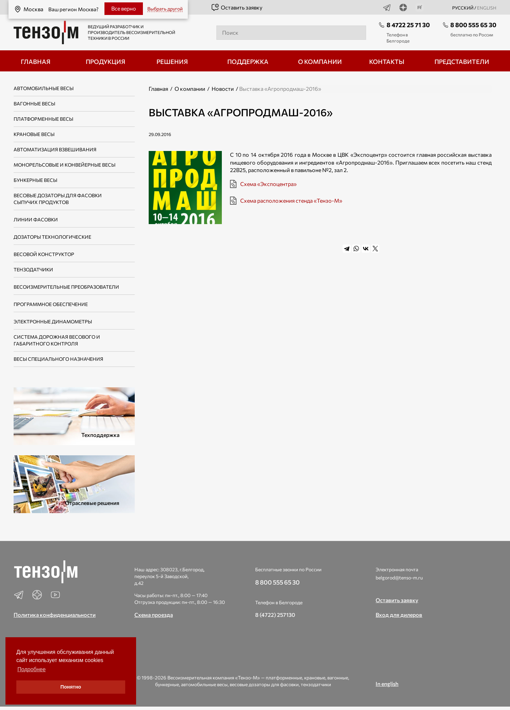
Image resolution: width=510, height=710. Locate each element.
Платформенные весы (43, 119)
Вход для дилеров (399, 614)
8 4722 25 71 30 (408, 25)
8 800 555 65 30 (473, 25)
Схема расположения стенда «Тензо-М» (291, 200)
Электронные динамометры (53, 321)
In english (387, 683)
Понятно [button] (71, 687)
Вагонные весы (34, 103)
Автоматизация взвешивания (55, 149)
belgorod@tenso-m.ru (399, 577)
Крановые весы (34, 134)
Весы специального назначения (58, 359)
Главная (158, 88)
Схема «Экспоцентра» (268, 184)
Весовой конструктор (44, 254)
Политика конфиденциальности (55, 614)
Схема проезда (153, 614)
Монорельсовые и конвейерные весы (64, 165)
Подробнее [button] (31, 669)
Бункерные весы (35, 180)
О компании (190, 88)
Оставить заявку (236, 7)
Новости (223, 88)
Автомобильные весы (43, 88)
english (486, 8)
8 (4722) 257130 (275, 614)
